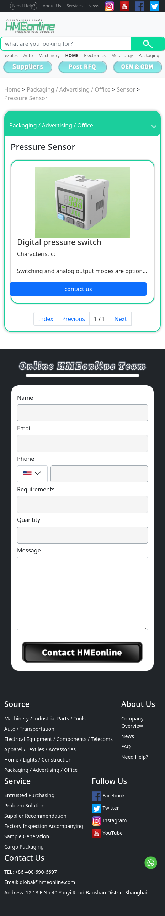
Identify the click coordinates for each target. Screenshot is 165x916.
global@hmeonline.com (47, 882)
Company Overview (132, 722)
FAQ (126, 746)
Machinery (48, 56)
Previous (73, 319)
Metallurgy (122, 56)
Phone (25, 459)
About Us (52, 6)
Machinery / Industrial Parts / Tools (45, 718)
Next (120, 319)
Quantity (28, 520)
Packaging (149, 56)
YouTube (107, 833)
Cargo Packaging (24, 846)
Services (74, 6)
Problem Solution (24, 805)
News (93, 6)
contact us (78, 289)
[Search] (66, 43)
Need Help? (23, 6)
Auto (28, 56)
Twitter (105, 808)
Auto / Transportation (29, 728)
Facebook (108, 796)
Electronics (95, 56)
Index (45, 319)
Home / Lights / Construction (37, 759)
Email (24, 428)
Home (12, 89)
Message (29, 550)
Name (25, 398)
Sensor (126, 89)
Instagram (109, 821)
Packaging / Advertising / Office (69, 89)
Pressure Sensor (25, 98)
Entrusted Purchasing (29, 795)
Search (147, 43)
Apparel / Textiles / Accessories (40, 749)
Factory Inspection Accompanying (43, 826)
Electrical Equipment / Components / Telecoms (58, 739)
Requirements (35, 489)
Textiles (10, 56)
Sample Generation (26, 836)
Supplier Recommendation (35, 815)
